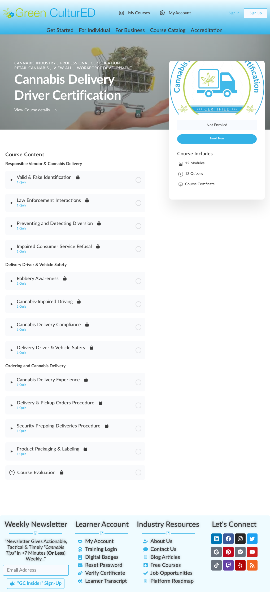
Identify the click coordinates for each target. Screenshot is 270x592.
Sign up (256, 13)
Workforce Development (104, 68)
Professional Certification (90, 63)
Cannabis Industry (35, 63)
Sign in (234, 13)
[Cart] (220, 13)
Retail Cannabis (32, 68)
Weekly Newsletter (36, 524)
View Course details (36, 110)
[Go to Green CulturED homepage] (49, 13)
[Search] (209, 13)
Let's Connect (234, 524)
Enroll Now (217, 138)
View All (63, 68)
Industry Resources (168, 524)
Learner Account (102, 524)
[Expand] (11, 180)
